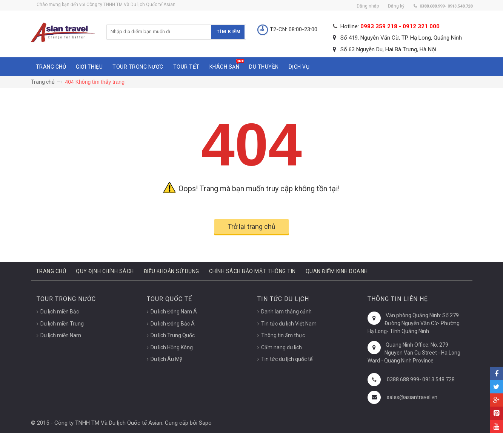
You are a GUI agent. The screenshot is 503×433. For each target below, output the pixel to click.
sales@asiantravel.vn (412, 397)
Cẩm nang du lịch (281, 347)
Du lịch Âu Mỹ (166, 359)
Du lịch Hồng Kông (172, 347)
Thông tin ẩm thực (283, 335)
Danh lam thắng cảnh (286, 312)
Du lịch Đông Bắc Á (173, 324)
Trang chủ (43, 82)
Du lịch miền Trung (62, 324)
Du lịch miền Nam (60, 335)
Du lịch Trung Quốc (173, 335)
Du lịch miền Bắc (59, 312)
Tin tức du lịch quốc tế (286, 359)
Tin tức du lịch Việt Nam (289, 324)
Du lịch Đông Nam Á (174, 312)
